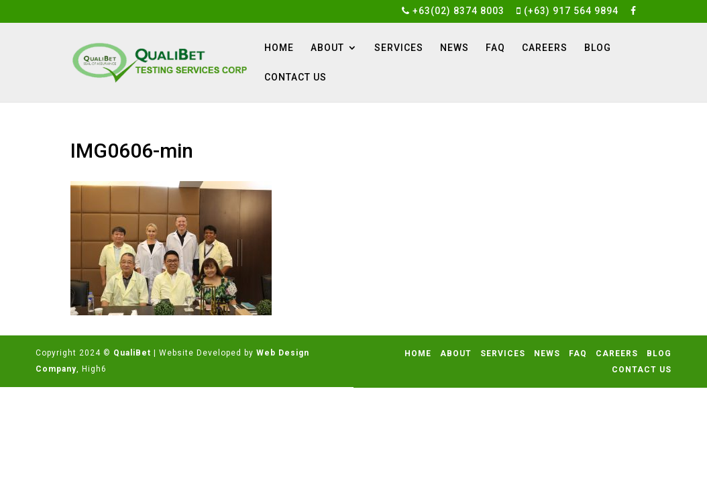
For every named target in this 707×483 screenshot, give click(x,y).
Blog (597, 48)
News (454, 48)
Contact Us (295, 77)
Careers (544, 48)
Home (279, 48)
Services (398, 48)
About (327, 48)
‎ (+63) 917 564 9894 (567, 11)
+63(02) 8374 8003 (453, 11)
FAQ (495, 48)
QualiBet (132, 353)
